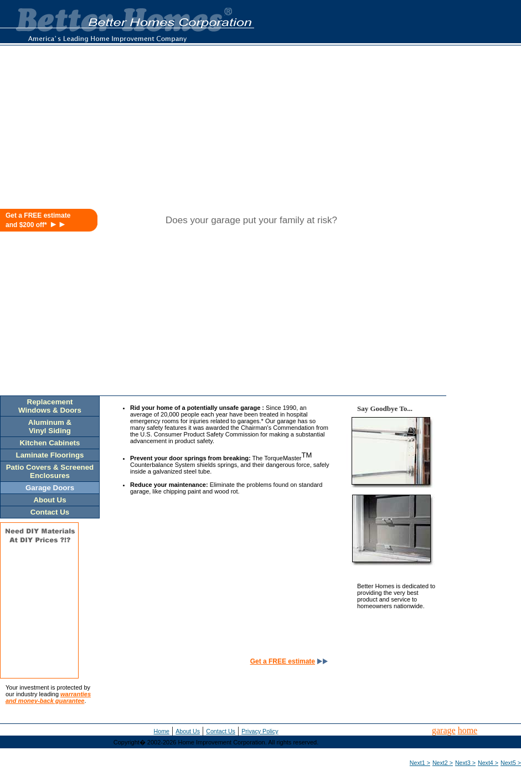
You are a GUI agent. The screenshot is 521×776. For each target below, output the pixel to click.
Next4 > (488, 762)
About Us (188, 731)
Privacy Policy (259, 731)
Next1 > (420, 762)
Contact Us (220, 731)
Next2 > (442, 762)
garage (444, 730)
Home (161, 731)
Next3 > (465, 762)
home (468, 730)
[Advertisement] (415, 131)
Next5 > (511, 762)
